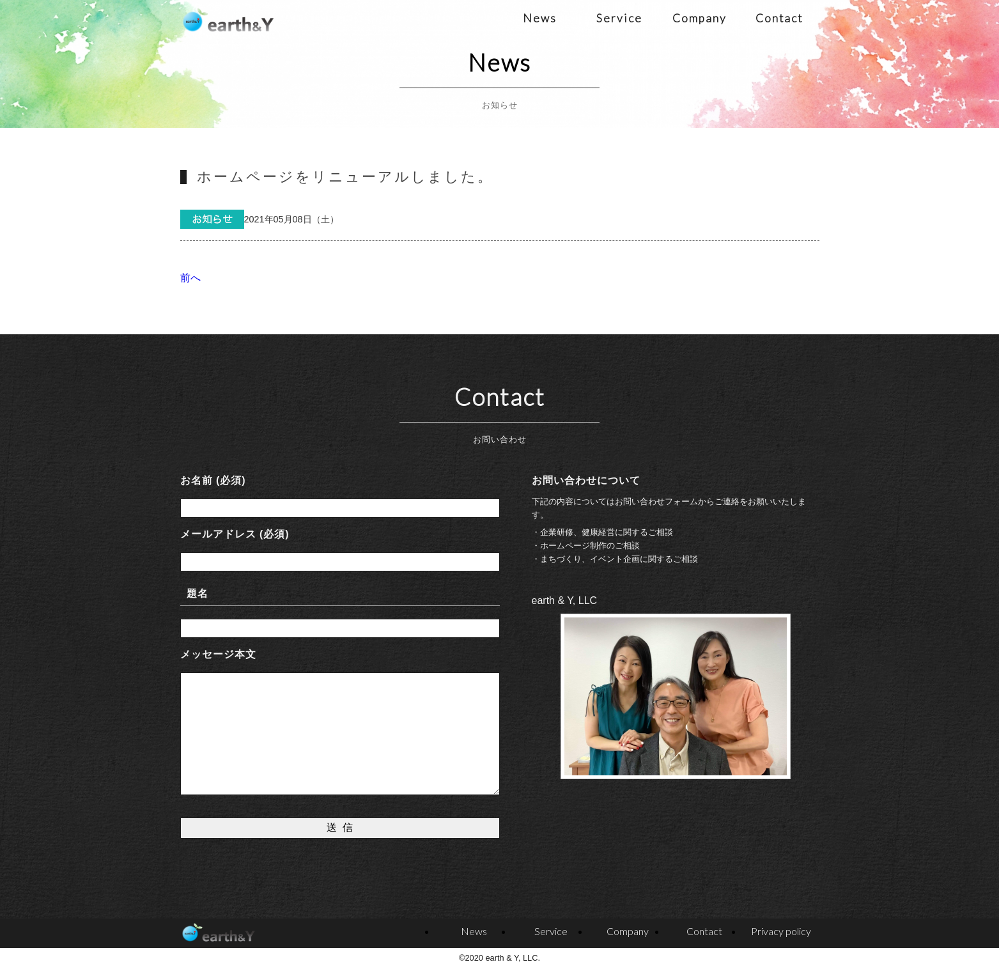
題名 (197, 593)
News (540, 18)
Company (699, 18)
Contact (779, 18)
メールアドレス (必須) (235, 534)
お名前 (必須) (213, 480)
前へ (190, 277)
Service (619, 18)
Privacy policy (781, 931)
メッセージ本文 (218, 654)
